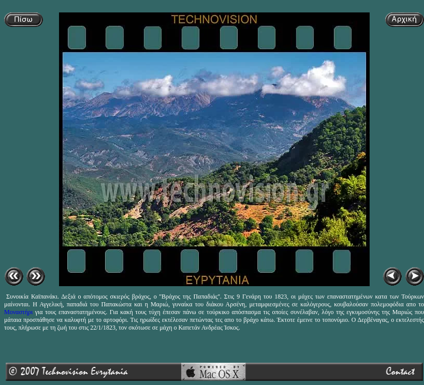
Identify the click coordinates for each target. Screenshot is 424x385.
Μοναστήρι (18, 312)
